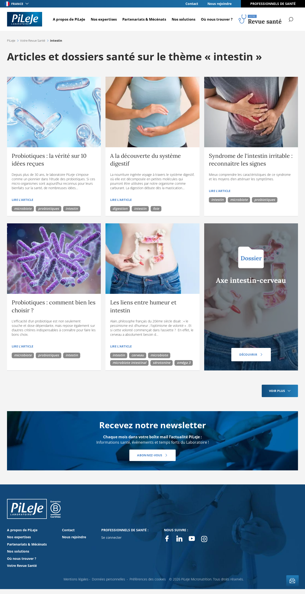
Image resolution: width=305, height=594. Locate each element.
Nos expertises (103, 19)
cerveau (137, 355)
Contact (191, 3)
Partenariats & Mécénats (144, 19)
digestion (120, 208)
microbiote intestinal (129, 362)
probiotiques (48, 208)
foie (156, 208)
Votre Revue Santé (22, 565)
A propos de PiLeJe (69, 19)
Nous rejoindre (219, 3)
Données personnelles (108, 579)
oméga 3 (183, 362)
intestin (71, 208)
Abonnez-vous (149, 455)
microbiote (23, 208)
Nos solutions (183, 19)
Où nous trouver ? (216, 19)
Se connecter (111, 537)
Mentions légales (76, 579)
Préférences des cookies (148, 579)
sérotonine (161, 362)
